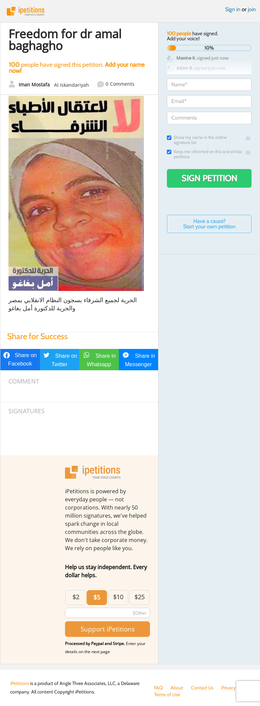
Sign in (232, 9)
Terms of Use (167, 694)
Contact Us (202, 688)
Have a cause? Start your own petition (209, 224)
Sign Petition (209, 178)
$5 (96, 597)
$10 (118, 597)
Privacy (228, 688)
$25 (139, 597)
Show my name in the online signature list (197, 140)
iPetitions (130, 11)
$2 (75, 597)
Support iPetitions (108, 629)
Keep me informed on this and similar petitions (204, 154)
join (252, 9)
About (177, 688)
